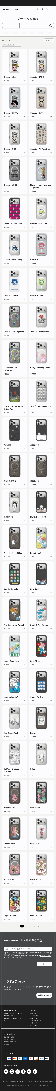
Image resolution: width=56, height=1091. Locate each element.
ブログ (5, 1020)
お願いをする (44, 995)
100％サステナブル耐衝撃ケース (12, 1018)
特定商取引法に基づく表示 (11, 1041)
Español (38, 1081)
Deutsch (31, 1081)
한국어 (51, 1081)
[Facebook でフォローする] (23, 1071)
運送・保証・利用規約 (9, 1037)
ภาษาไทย (45, 1081)
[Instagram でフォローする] (12, 1071)
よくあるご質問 (34, 1015)
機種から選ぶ (33, 1013)
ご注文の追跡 (33, 1025)
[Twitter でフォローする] (17, 1071)
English (5, 1081)
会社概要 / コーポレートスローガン (13, 1013)
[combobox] (49, 40)
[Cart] (38, 9)
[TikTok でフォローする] (35, 1071)
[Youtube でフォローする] (29, 1071)
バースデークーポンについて (37, 1020)
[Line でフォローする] (6, 1071)
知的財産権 (7, 1044)
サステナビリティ (8, 1015)
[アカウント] (42, 9)
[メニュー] (51, 9)
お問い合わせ (33, 1023)
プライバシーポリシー (9, 1039)
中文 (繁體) (12, 1081)
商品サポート (33, 1018)
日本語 (19, 1081)
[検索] (47, 9)
